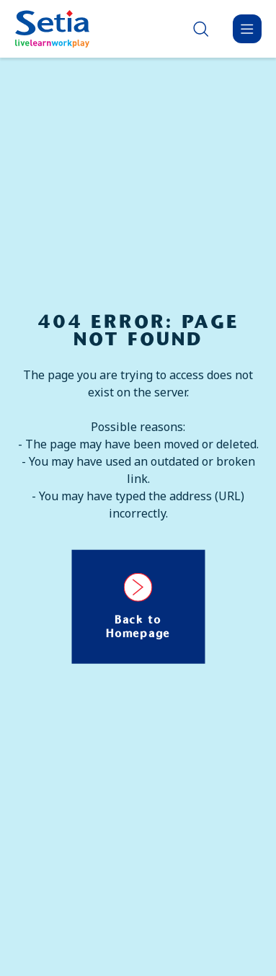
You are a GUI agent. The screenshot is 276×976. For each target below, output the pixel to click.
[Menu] (247, 28)
